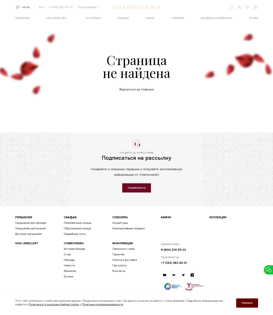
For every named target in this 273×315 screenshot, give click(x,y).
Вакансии (70, 271)
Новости (69, 266)
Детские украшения (28, 234)
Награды (69, 260)
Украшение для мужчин (30, 229)
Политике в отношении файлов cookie (54, 305)
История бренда (74, 249)
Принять (247, 303)
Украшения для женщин (30, 223)
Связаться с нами (123, 249)
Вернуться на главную (136, 89)
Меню (26, 7)
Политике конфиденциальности (102, 305)
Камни (150, 18)
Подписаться (136, 188)
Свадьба (123, 18)
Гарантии (118, 254)
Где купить (119, 266)
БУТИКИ (253, 18)
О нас (67, 254)
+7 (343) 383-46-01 (174, 263)
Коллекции (93, 18)
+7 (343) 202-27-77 (60, 7)
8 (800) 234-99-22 (173, 249)
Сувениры (177, 18)
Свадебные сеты (74, 234)
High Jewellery (56, 18)
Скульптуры (120, 223)
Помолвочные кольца (77, 223)
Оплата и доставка (124, 260)
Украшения (22, 18)
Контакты (118, 271)
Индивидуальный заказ (216, 18)
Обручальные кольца (77, 229)
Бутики (68, 277)
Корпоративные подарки (128, 229)
